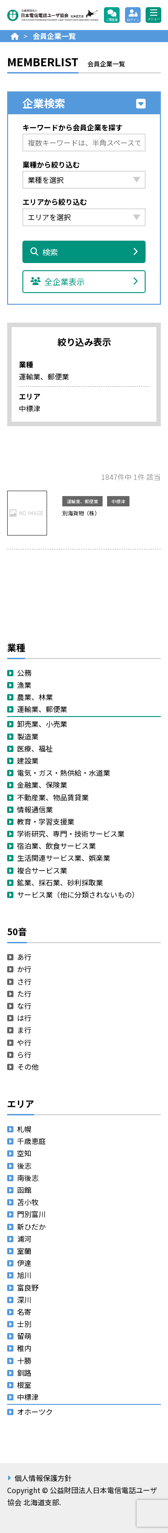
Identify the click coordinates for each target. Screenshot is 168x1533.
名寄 (24, 1311)
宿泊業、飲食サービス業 (56, 845)
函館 (24, 1189)
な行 (24, 1005)
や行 (24, 1042)
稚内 (24, 1348)
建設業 (28, 760)
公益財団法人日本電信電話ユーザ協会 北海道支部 (52, 15)
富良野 (28, 1287)
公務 (24, 672)
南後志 (28, 1177)
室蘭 (24, 1250)
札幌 (24, 1128)
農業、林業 (35, 696)
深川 (24, 1299)
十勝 (24, 1360)
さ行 (24, 981)
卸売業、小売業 (42, 723)
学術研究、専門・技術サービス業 (71, 833)
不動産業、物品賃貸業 (53, 797)
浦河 (24, 1238)
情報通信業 (35, 809)
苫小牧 (28, 1201)
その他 (28, 1066)
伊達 (24, 1262)
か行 (24, 968)
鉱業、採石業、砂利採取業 (60, 882)
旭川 (24, 1275)
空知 (24, 1153)
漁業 (24, 684)
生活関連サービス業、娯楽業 (63, 857)
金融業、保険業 (42, 784)
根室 (24, 1384)
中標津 (118, 501)
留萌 (24, 1335)
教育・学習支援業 (45, 821)
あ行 (24, 956)
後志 (24, 1165)
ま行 (24, 1029)
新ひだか (31, 1226)
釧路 (24, 1372)
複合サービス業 (42, 870)
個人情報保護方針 (43, 1478)
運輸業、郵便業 (82, 501)
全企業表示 (84, 281)
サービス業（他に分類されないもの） (78, 894)
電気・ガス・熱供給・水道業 (63, 772)
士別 (24, 1323)
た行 (24, 993)
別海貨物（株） (81, 513)
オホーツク (35, 1411)
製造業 (28, 736)
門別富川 (31, 1214)
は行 (24, 1017)
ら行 (24, 1054)
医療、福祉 (35, 748)
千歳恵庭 (31, 1141)
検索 (84, 252)
